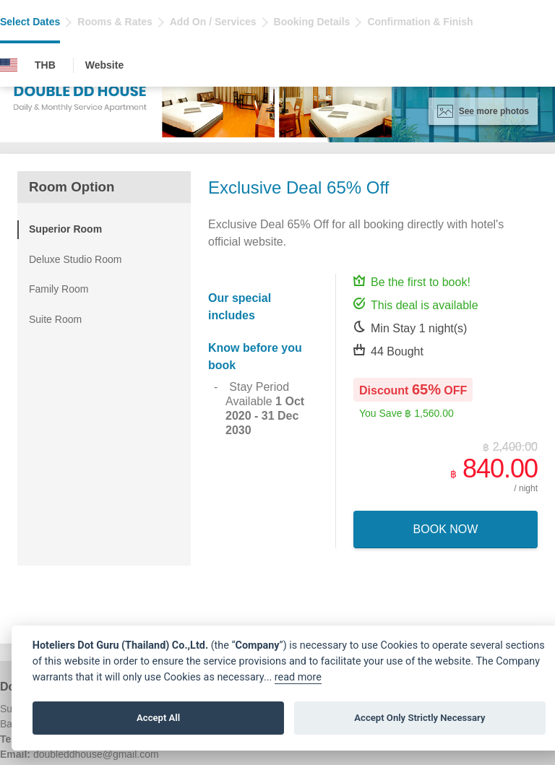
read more (298, 677)
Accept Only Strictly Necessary (419, 717)
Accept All (158, 717)
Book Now (445, 529)
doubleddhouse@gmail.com (96, 754)
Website (104, 65)
